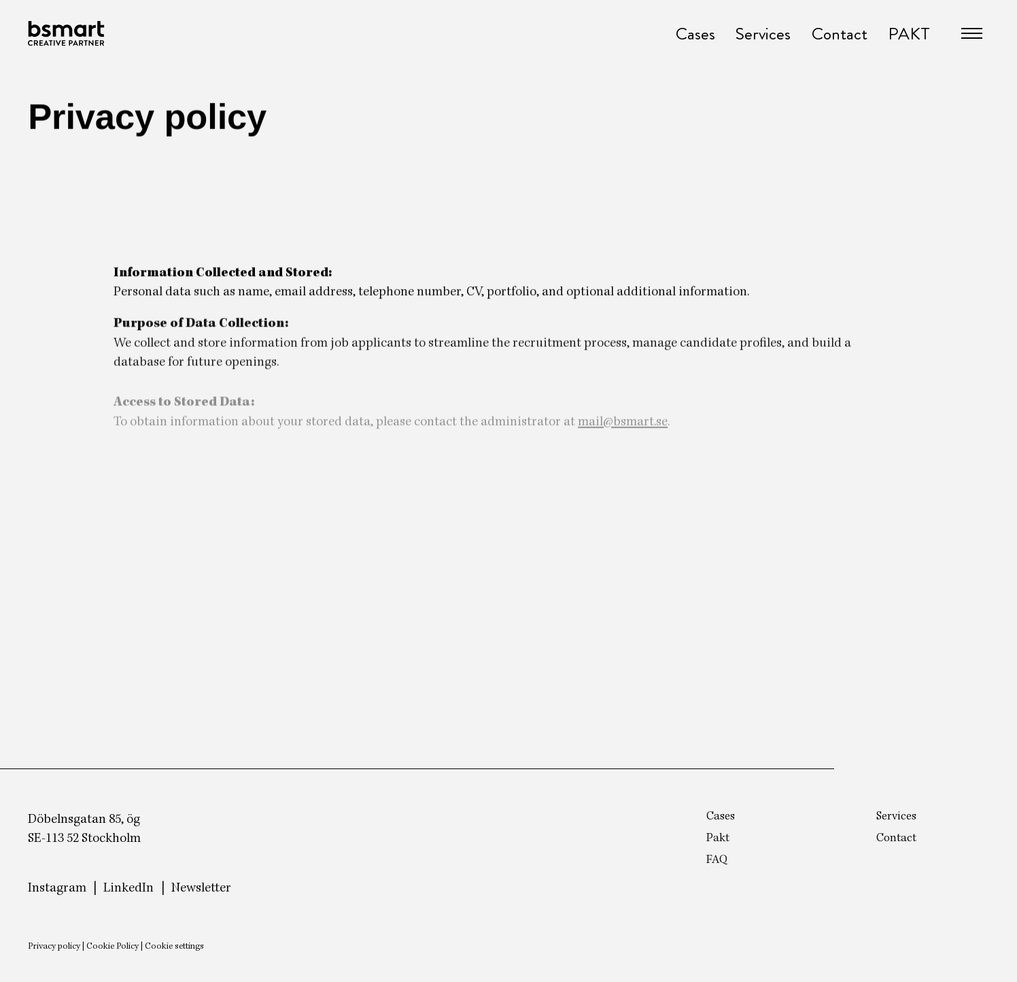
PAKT (909, 34)
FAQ (716, 860)
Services (763, 34)
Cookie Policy (112, 946)
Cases (695, 34)
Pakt (717, 838)
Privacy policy (54, 946)
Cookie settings (174, 946)
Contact (839, 34)
